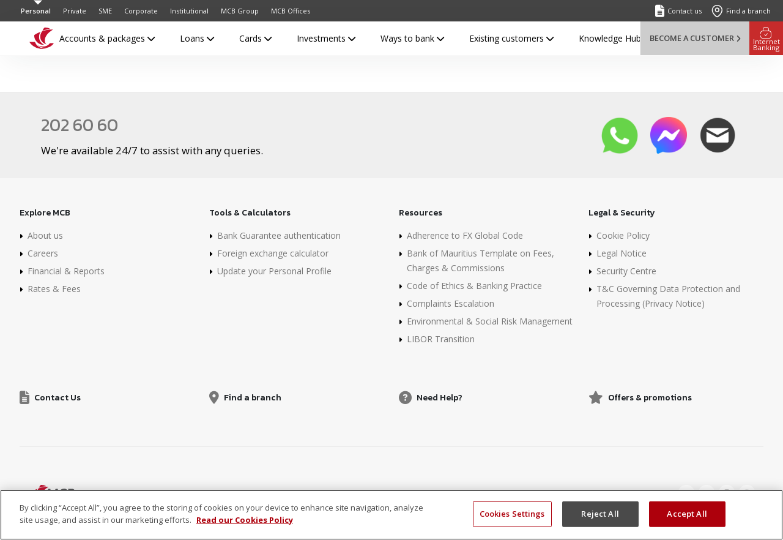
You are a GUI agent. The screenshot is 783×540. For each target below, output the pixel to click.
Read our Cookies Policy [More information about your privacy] (244, 524)
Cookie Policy (623, 235)
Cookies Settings (512, 518)
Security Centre (626, 271)
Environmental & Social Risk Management (490, 321)
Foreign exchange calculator (272, 253)
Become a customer (695, 37)
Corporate (141, 10)
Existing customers (511, 38)
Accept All (687, 518)
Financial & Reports (66, 271)
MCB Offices (290, 10)
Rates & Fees (54, 288)
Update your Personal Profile (274, 271)
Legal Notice (621, 253)
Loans (197, 38)
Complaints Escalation (450, 303)
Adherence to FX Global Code (465, 235)
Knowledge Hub (610, 38)
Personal (36, 10)
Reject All (599, 518)
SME (105, 10)
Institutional (189, 10)
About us (45, 235)
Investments (326, 38)
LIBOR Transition (441, 339)
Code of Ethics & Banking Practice (474, 285)
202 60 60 (79, 125)
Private (74, 10)
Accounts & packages (107, 38)
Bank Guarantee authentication (279, 235)
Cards (255, 38)
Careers (43, 253)
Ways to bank (412, 38)
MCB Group (240, 10)
